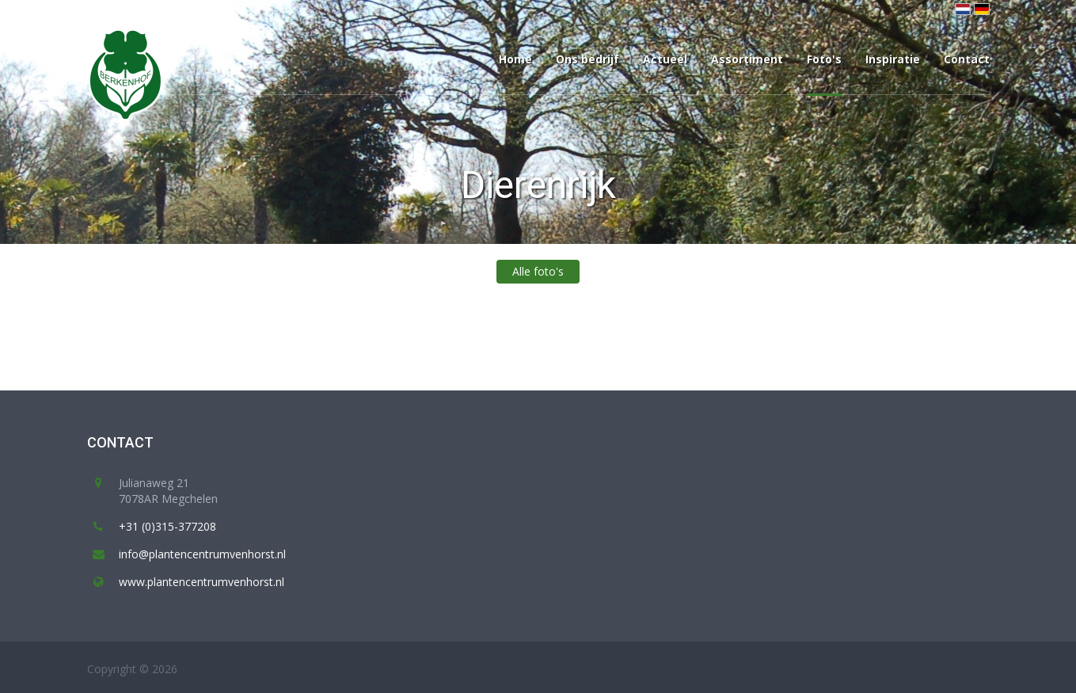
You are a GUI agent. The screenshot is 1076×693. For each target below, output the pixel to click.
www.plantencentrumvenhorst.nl (201, 581)
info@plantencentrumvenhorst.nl (202, 554)
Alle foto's (538, 271)
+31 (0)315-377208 (167, 526)
